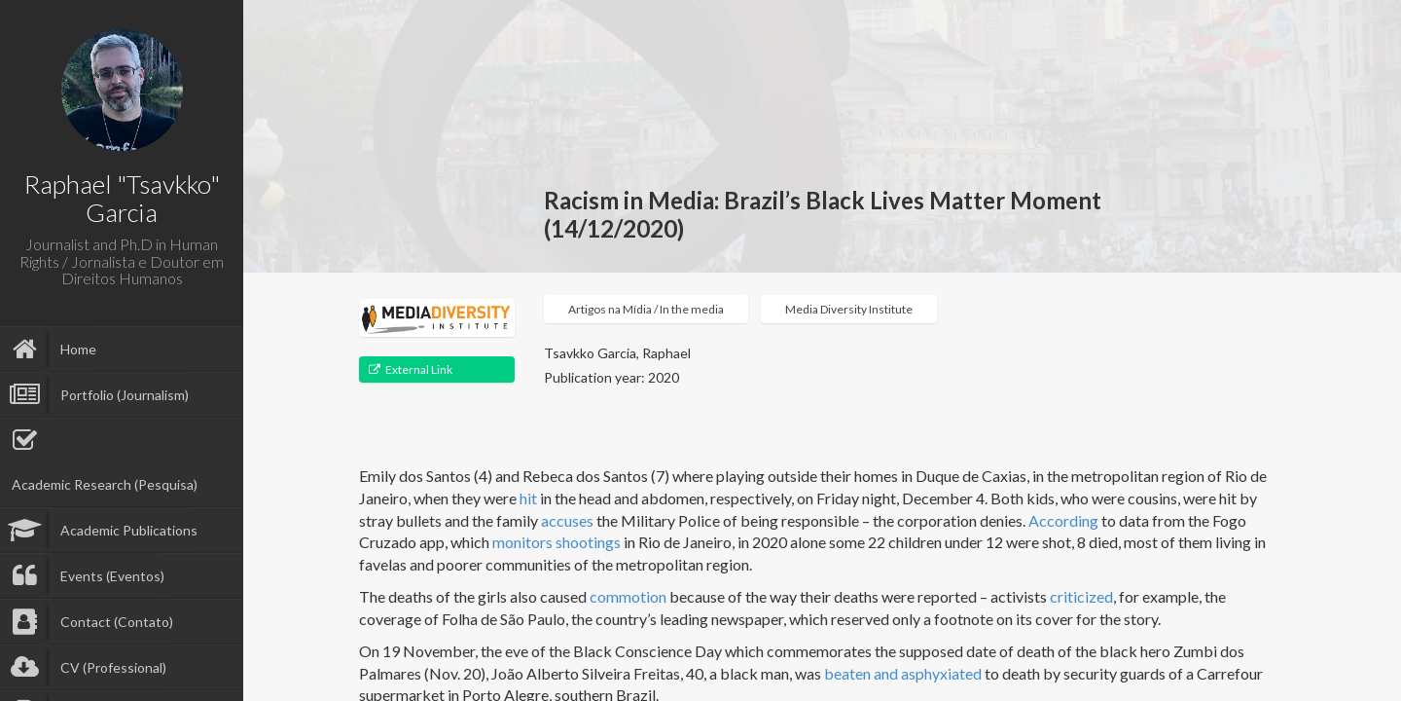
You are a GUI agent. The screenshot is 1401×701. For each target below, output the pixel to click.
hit (528, 498)
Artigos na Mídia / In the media (646, 309)
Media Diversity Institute (849, 309)
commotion (628, 596)
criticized (1081, 596)
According (1063, 520)
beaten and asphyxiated (903, 673)
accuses (567, 520)
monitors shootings (556, 542)
